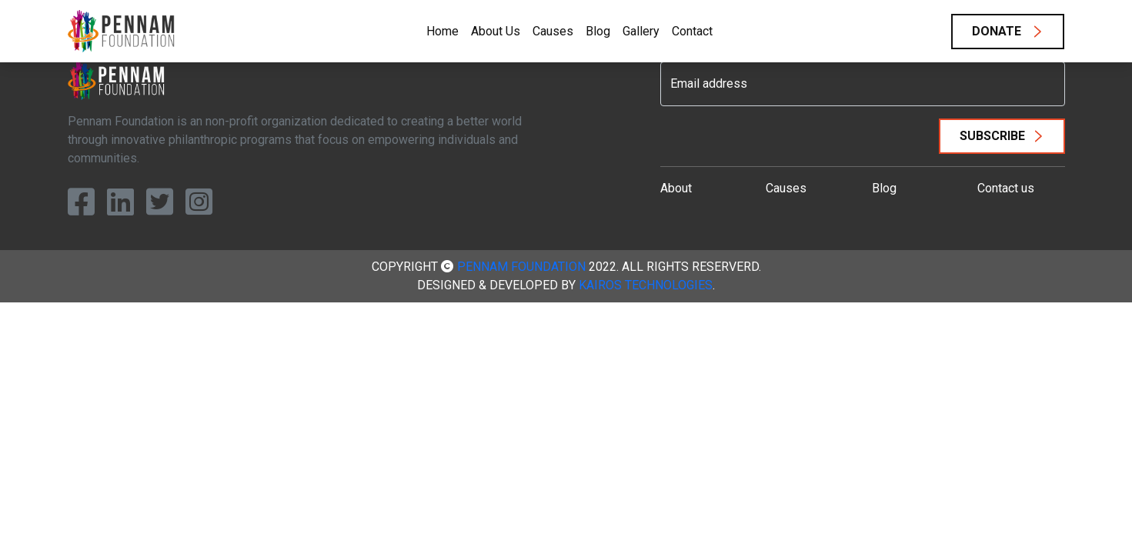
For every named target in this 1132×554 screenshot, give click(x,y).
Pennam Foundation (521, 266)
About (676, 188)
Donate (998, 31)
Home (442, 31)
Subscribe (992, 135)
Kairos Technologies (646, 285)
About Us (495, 31)
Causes (553, 31)
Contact (692, 31)
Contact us (1005, 188)
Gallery (641, 31)
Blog (598, 31)
